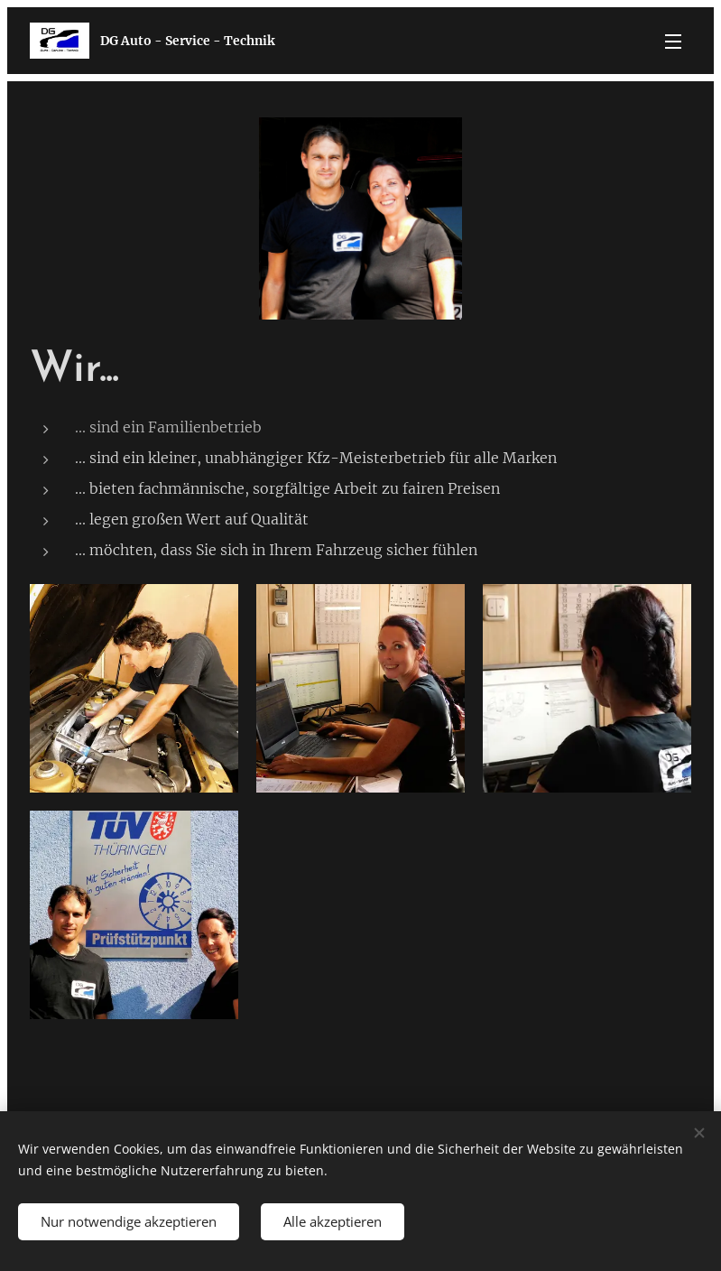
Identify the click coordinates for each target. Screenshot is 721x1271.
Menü (673, 41)
